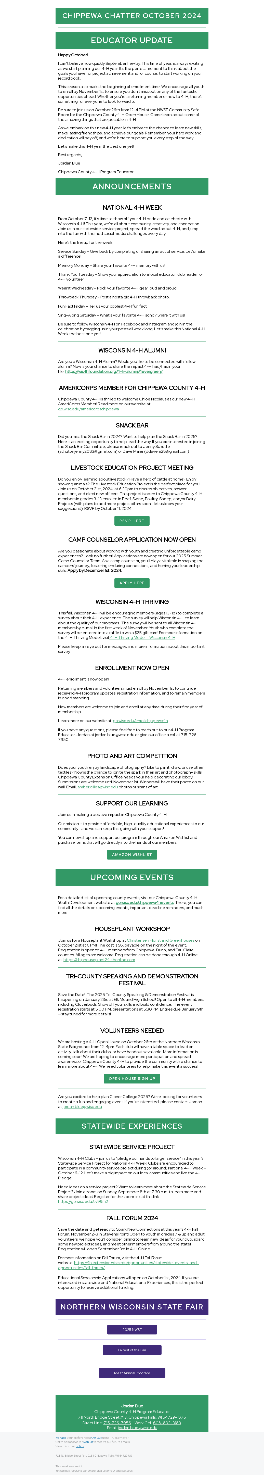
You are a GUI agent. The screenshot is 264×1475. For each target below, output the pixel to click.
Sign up (88, 1442)
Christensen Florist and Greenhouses (160, 940)
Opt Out (96, 1438)
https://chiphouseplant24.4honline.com (99, 959)
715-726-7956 (117, 1423)
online (80, 1446)
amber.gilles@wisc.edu (97, 787)
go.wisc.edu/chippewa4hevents (145, 902)
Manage (61, 1438)
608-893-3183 (167, 1423)
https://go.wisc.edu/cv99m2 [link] (83, 1201)
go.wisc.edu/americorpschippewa (88, 409)
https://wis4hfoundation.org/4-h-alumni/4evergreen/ (114, 371)
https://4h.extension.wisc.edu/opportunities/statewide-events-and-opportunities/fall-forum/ (128, 1265)
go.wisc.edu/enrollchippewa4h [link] (140, 720)
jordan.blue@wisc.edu (82, 1106)
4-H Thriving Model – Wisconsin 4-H (142, 637)
